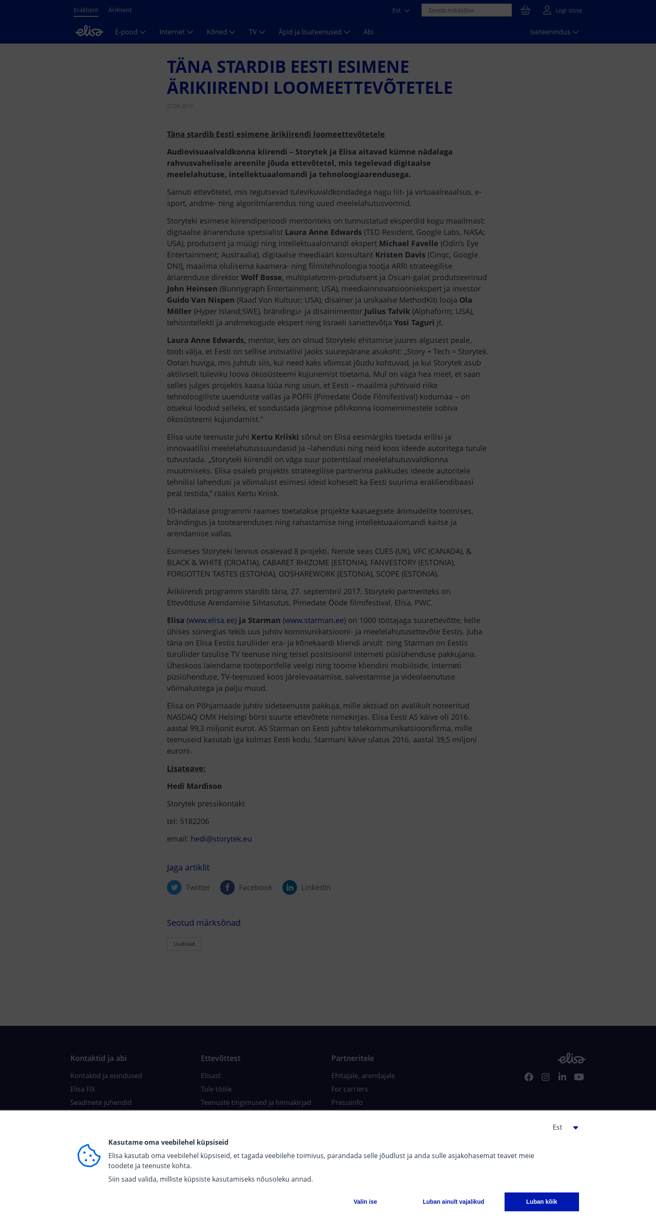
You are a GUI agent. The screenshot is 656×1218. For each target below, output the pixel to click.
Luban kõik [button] (541, 1201)
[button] (562, 1127)
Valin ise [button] (365, 1201)
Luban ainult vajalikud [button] (453, 1201)
